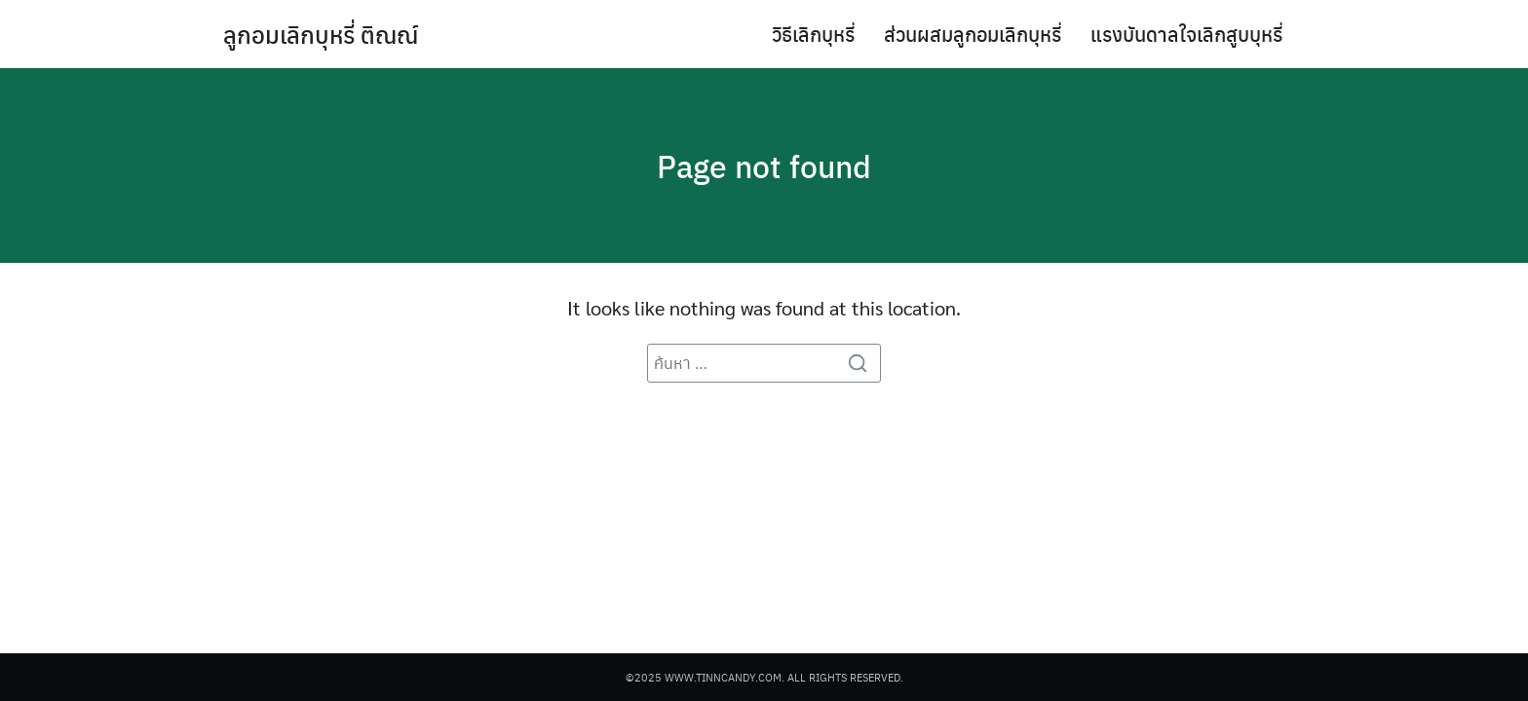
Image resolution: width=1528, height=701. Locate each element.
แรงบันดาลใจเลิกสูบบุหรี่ (1186, 33)
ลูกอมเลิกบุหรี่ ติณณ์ (320, 34)
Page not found (764, 165)
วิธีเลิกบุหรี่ (813, 33)
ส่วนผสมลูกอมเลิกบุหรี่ (972, 33)
